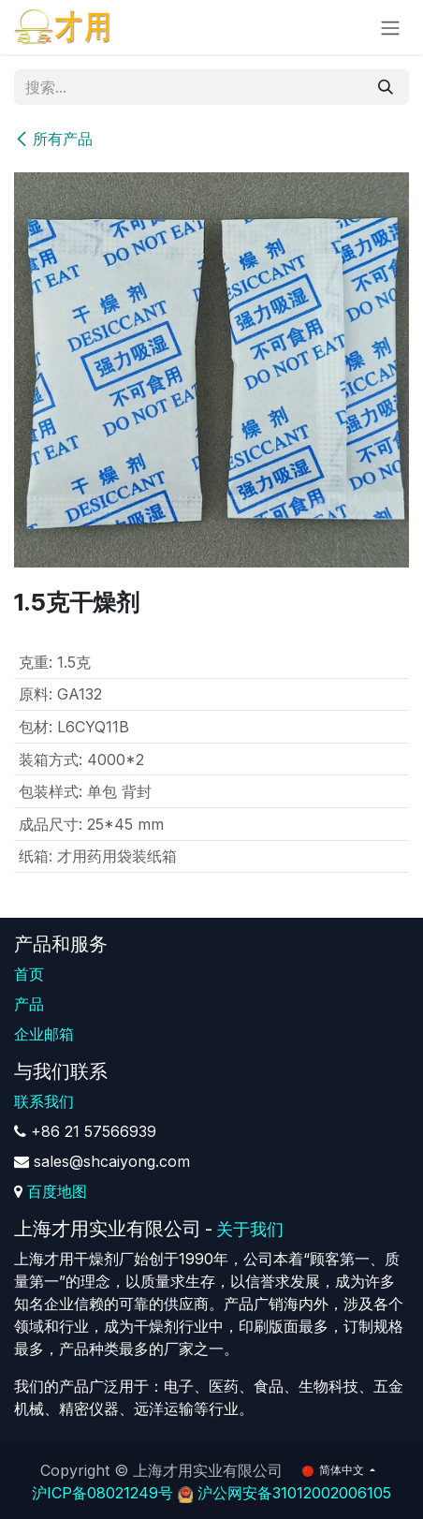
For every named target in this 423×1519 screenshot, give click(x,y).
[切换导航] (390, 27)
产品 (29, 1004)
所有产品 (53, 138)
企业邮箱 (44, 1034)
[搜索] (385, 87)
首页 (29, 974)
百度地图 (57, 1191)
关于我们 (250, 1229)
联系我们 (44, 1101)
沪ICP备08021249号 (102, 1492)
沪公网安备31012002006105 (294, 1492)
